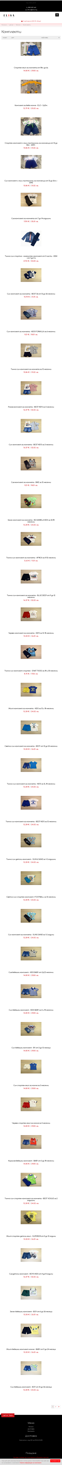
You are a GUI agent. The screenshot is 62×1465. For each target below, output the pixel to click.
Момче (18, 25)
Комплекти (27, 25)
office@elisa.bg (31, 9)
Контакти (31, 1431)
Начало (4, 25)
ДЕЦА (11, 25)
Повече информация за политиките (30, 1463)
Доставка (31, 1429)
